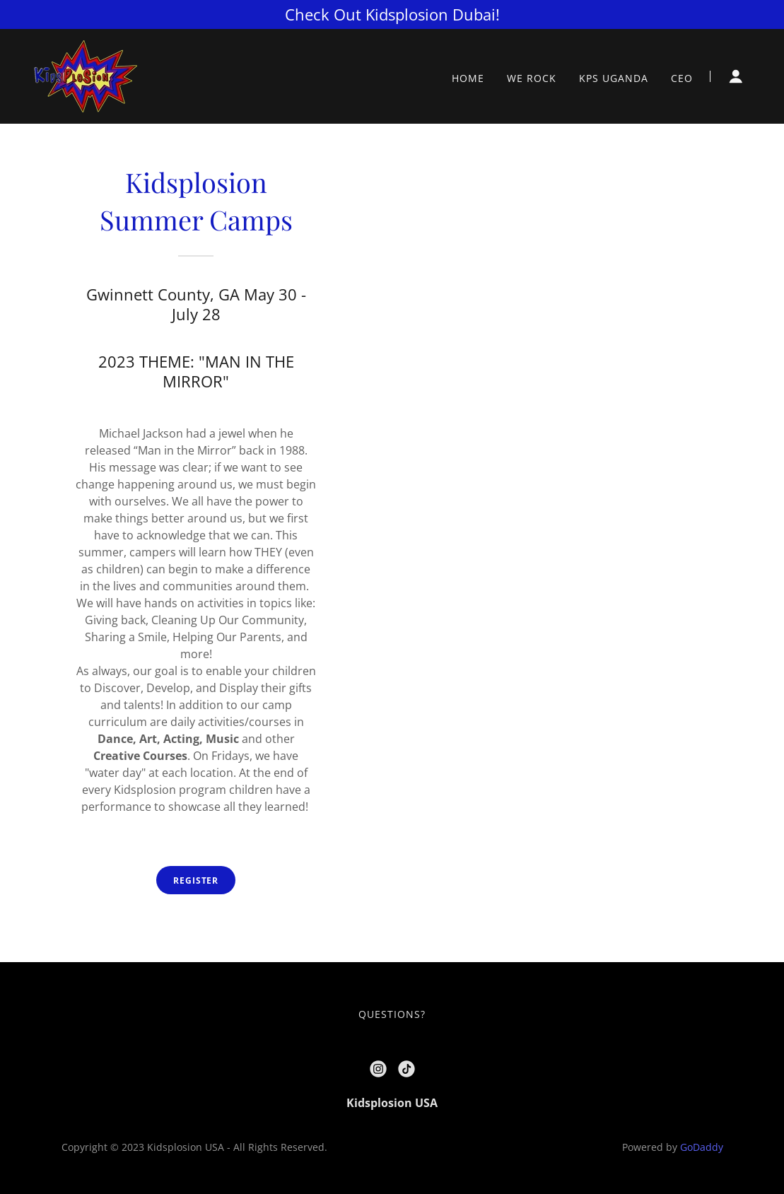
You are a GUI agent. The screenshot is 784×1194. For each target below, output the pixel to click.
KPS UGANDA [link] (613, 78)
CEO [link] (682, 78)
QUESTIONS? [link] (392, 1014)
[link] (85, 75)
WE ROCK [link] (531, 78)
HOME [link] (468, 78)
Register (195, 880)
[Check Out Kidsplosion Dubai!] (392, 14)
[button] (736, 76)
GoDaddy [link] (701, 1147)
